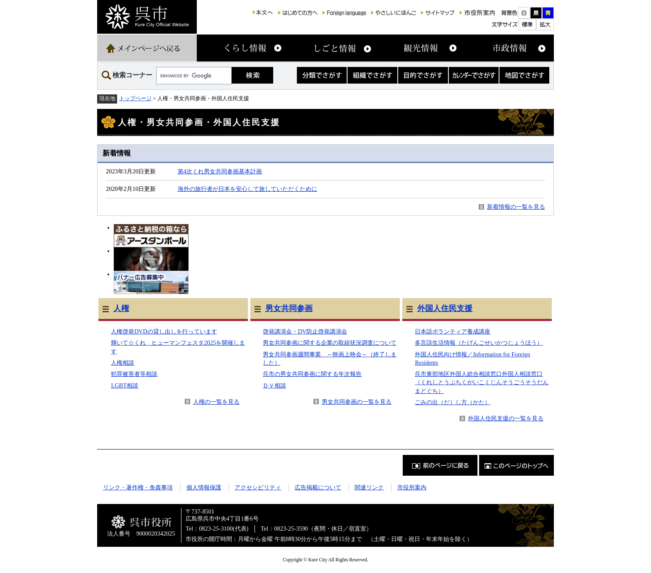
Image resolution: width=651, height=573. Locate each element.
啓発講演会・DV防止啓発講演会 (305, 331)
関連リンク (369, 487)
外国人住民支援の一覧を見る (505, 418)
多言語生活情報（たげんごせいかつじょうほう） (479, 342)
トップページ (135, 98)
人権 (121, 308)
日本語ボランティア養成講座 (452, 331)
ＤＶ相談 (274, 385)
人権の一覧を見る (216, 401)
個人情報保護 (203, 487)
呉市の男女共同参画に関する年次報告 (312, 373)
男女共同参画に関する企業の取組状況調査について (329, 342)
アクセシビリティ (258, 487)
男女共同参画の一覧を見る (357, 401)
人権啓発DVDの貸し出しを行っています (164, 331)
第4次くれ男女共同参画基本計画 (220, 171)
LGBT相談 (124, 385)
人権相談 (122, 362)
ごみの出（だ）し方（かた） (452, 402)
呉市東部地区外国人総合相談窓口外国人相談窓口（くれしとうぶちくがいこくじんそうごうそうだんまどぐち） (481, 382)
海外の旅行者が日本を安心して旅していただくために (247, 188)
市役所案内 (411, 487)
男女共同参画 (289, 308)
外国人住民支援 (444, 308)
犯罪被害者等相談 (134, 373)
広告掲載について (318, 487)
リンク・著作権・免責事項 (138, 487)
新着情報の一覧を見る (516, 206)
